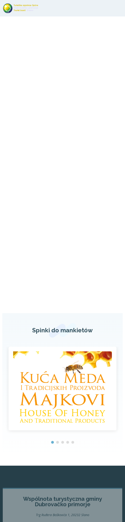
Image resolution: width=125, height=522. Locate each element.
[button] (52, 442)
